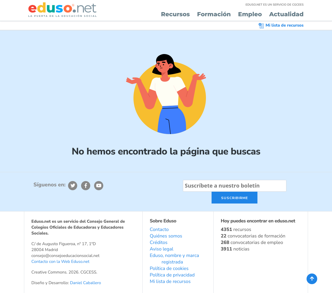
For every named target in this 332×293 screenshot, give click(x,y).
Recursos (175, 14)
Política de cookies (169, 268)
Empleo (250, 14)
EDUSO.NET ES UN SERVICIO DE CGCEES (275, 5)
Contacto (159, 229)
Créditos (158, 242)
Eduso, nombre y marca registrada (174, 258)
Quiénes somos (166, 236)
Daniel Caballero (85, 283)
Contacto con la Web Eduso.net (60, 261)
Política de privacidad (172, 275)
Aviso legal (161, 249)
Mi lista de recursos (281, 25)
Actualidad (286, 14)
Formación (214, 14)
